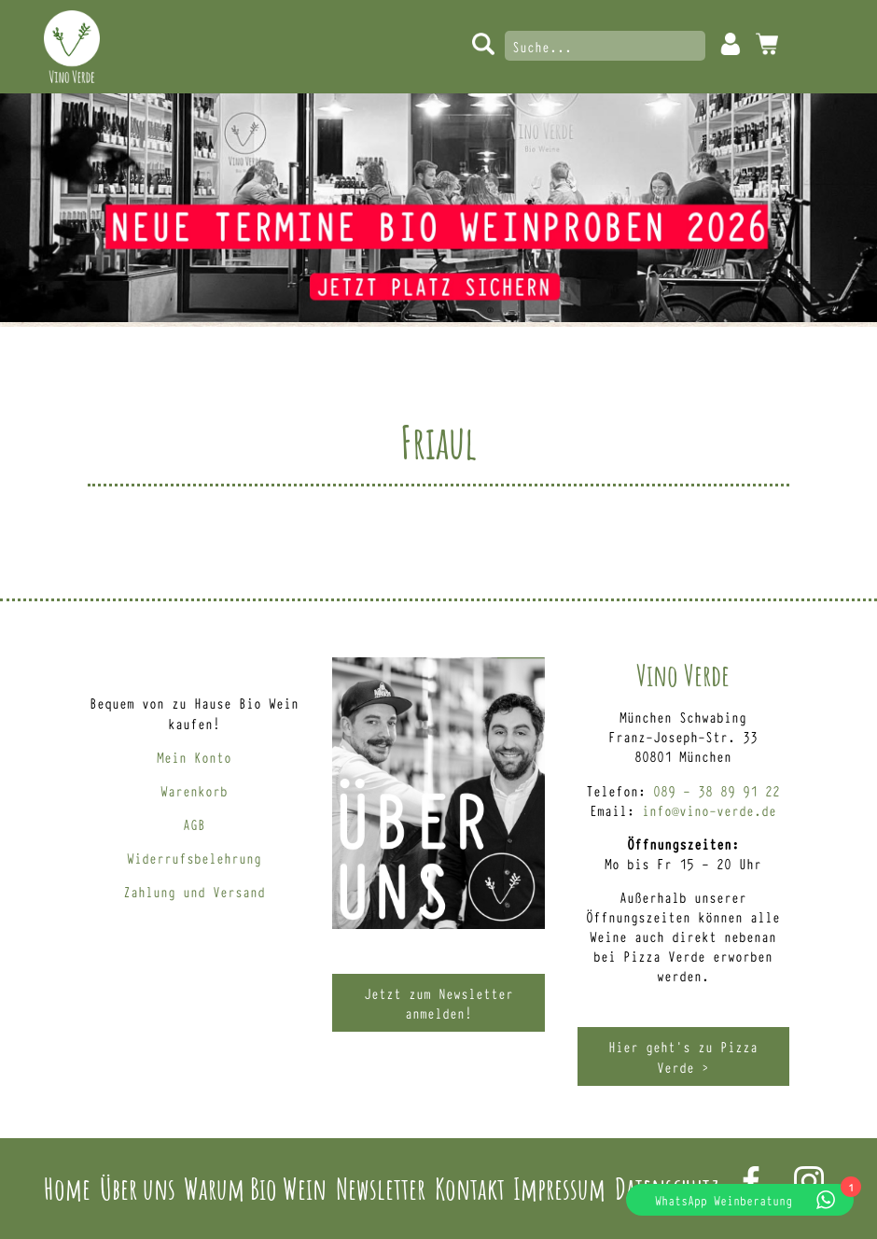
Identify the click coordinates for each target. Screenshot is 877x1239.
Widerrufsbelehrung (194, 857)
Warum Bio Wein (255, 1188)
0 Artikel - (767, 44)
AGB (194, 824)
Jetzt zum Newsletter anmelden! (438, 1002)
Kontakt (470, 1188)
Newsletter (380, 1188)
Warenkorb (194, 790)
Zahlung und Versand (194, 891)
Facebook (751, 1181)
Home (67, 1188)
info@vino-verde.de (709, 810)
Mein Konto (730, 44)
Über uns (137, 1188)
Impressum (559, 1188)
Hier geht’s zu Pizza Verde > (683, 1056)
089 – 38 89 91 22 (716, 790)
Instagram (809, 1181)
